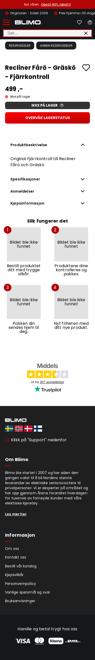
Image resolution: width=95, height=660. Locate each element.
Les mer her (16, 514)
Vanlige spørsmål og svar (27, 592)
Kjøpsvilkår (14, 574)
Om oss (12, 548)
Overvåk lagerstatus (47, 117)
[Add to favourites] (86, 67)
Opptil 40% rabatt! (56, 4)
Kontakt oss (15, 557)
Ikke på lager (47, 105)
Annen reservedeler (56, 45)
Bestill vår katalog (21, 566)
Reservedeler (19, 45)
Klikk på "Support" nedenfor (39, 440)
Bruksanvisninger (20, 600)
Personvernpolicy (20, 583)
